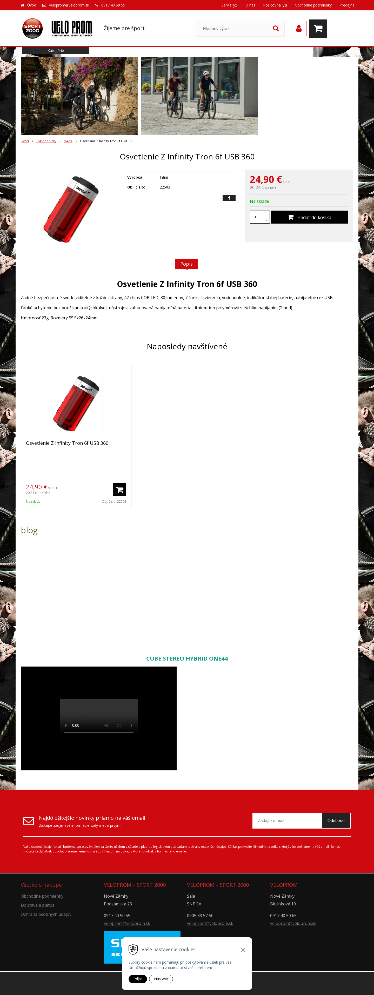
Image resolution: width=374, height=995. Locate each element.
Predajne (347, 5)
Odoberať (336, 820)
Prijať (137, 979)
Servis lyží (230, 5)
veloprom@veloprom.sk (69, 5)
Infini (164, 177)
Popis (186, 264)
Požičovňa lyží (275, 5)
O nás (250, 5)
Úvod (31, 5)
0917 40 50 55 (113, 5)
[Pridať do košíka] (309, 217)
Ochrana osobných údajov (46, 914)
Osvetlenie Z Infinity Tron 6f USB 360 (67, 443)
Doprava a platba (38, 905)
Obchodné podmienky (313, 5)
